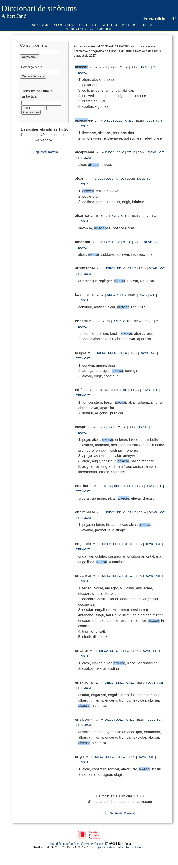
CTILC (124, 67)
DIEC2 (102, 67)
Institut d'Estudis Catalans (63, 843)
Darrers (53, 152)
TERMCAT (83, 72)
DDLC (113, 67)
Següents (40, 152)
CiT (154, 67)
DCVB (145, 67)
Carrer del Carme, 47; (94, 843)
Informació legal (134, 847)
